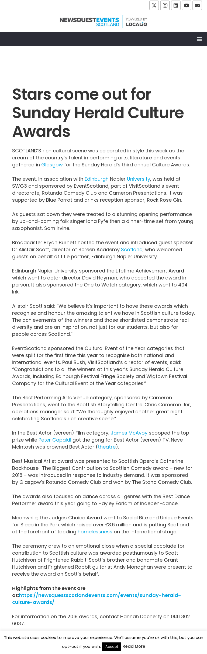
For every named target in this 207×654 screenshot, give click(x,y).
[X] (154, 5)
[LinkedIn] (176, 5)
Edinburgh (97, 179)
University (138, 179)
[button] (199, 39)
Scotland (132, 249)
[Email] (197, 5)
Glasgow (52, 164)
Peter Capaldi (55, 439)
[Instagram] (165, 5)
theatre (107, 446)
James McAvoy (129, 432)
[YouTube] (186, 5)
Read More (133, 646)
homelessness (95, 531)
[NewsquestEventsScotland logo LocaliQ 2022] (103, 21)
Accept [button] (111, 646)
